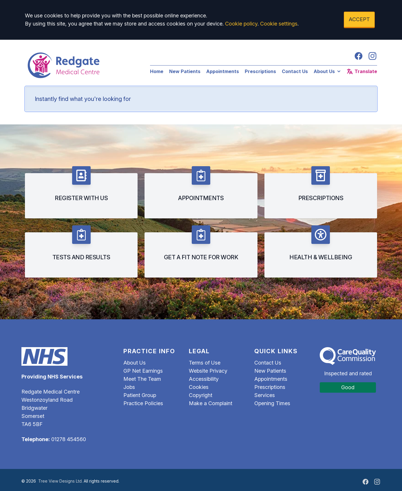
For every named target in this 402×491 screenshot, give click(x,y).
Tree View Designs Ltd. (60, 481)
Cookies (199, 387)
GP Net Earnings (143, 371)
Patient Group (139, 395)
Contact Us (295, 71)
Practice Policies (143, 403)
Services (264, 395)
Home (156, 71)
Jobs (129, 387)
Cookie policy (241, 24)
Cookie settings (278, 24)
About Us (328, 71)
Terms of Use (204, 363)
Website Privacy (208, 371)
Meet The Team (142, 379)
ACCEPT (359, 19)
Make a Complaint (210, 403)
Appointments (222, 71)
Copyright (200, 395)
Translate (361, 71)
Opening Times (272, 403)
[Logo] (81, 65)
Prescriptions (260, 71)
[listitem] (81, 192)
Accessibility (204, 379)
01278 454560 (68, 439)
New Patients (184, 71)
